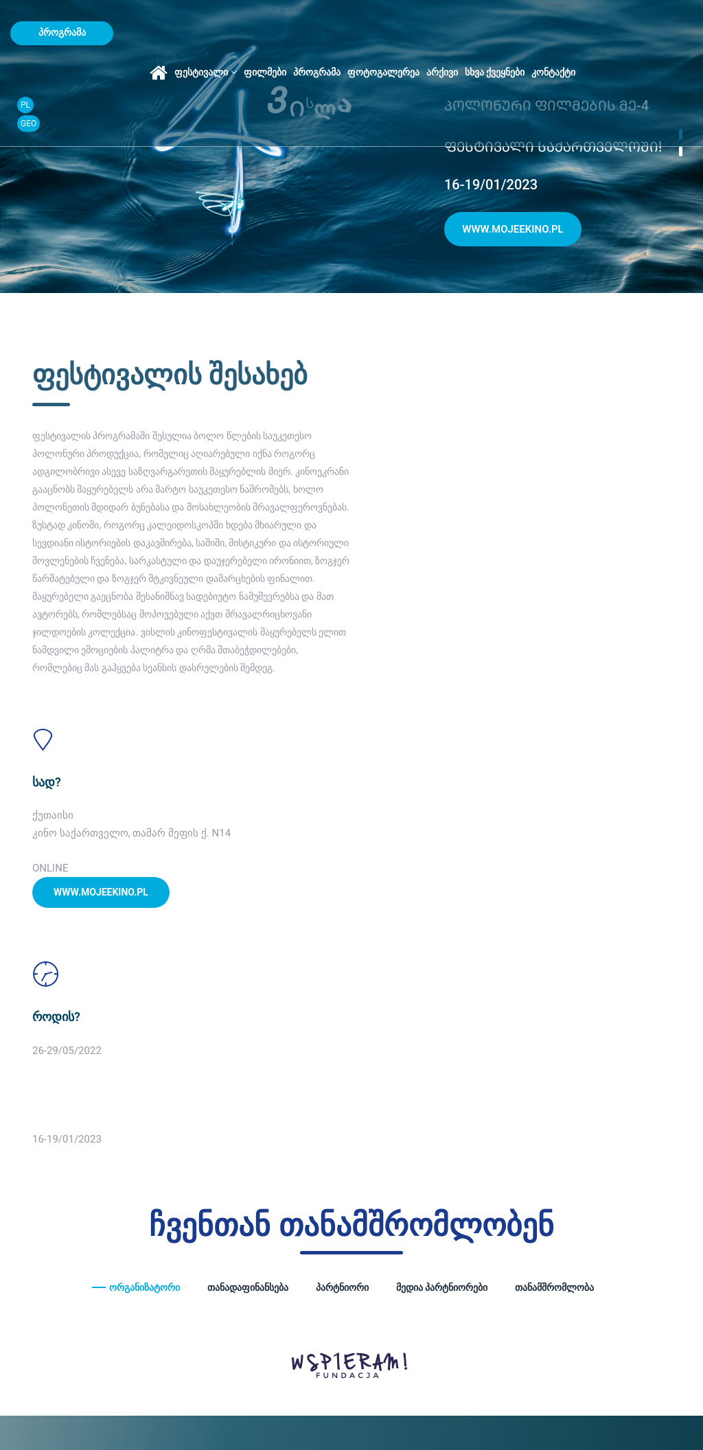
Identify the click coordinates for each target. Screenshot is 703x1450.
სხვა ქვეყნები (553, 32)
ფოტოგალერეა (442, 32)
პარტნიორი (342, 947)
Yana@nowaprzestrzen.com (448, 1183)
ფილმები (323, 32)
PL (670, 23)
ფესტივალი (264, 32)
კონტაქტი (612, 32)
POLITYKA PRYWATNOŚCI (80, 1417)
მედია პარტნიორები (441, 947)
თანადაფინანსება (247, 947)
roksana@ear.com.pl (598, 1183)
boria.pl (182, 1417)
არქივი (500, 32)
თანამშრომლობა (554, 947)
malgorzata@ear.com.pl (275, 1201)
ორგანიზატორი (144, 947)
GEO (673, 42)
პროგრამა (375, 32)
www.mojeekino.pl (512, 230)
